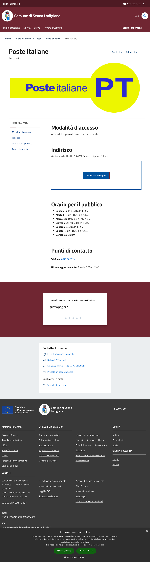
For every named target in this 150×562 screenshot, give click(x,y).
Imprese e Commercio (49, 450)
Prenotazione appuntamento (52, 481)
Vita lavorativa (46, 445)
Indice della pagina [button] (20, 123)
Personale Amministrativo (14, 460)
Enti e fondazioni (10, 450)
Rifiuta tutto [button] (86, 550)
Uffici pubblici (53, 38)
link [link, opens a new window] (102, 545)
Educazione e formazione (88, 435)
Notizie (116, 435)
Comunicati (118, 440)
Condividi (117, 52)
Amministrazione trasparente (90, 481)
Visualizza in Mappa (96, 175)
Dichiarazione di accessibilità (89, 501)
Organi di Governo (10, 435)
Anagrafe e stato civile (49, 435)
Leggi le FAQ (45, 491)
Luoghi (38, 38)
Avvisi (115, 445)
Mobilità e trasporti (48, 460)
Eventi (116, 464)
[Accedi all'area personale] (134, 3)
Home (8, 38)
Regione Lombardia (11, 3)
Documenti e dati (10, 465)
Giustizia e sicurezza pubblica (90, 440)
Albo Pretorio (82, 486)
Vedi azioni (132, 52)
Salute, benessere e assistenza (90, 455)
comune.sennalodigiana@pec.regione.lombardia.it (26, 527)
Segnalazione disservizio (50, 486)
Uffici (4, 445)
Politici (5, 455)
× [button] (147, 531)
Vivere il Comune (23, 38)
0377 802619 (68, 259)
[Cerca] (144, 15)
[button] (75, 557)
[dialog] (75, 545)
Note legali (81, 496)
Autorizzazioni (82, 460)
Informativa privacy (85, 491)
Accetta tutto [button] (64, 551)
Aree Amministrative (12, 440)
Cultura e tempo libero (49, 440)
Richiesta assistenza (48, 496)
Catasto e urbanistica (49, 455)
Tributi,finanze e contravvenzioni (91, 445)
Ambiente (80, 450)
